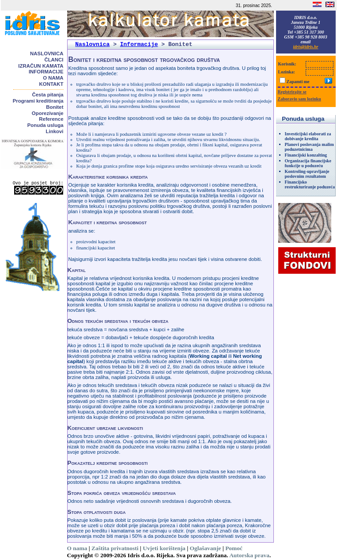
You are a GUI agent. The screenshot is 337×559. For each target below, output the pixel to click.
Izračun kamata (40, 66)
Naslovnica (46, 53)
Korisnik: (287, 63)
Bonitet (54, 107)
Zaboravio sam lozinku (299, 98)
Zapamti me (298, 81)
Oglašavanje (205, 548)
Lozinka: (286, 71)
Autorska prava (249, 555)
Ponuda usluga (45, 125)
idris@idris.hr (305, 46)
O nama (53, 77)
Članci (53, 59)
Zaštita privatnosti (114, 548)
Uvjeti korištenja (164, 548)
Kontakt (51, 84)
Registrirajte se (292, 91)
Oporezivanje (48, 113)
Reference (51, 119)
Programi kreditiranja (38, 100)
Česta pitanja (48, 94)
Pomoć (233, 548)
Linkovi (55, 131)
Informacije (46, 71)
